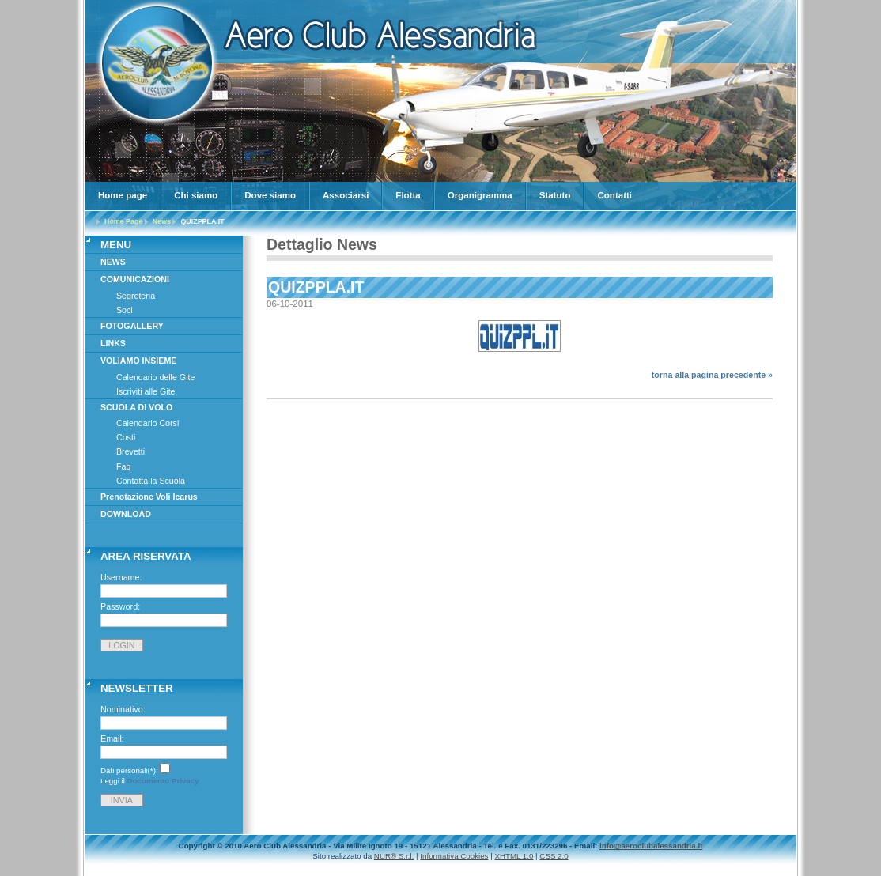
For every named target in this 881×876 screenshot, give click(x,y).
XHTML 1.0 (513, 855)
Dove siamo (270, 195)
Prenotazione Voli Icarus (149, 496)
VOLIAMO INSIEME (138, 360)
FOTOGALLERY (132, 325)
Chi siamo (195, 195)
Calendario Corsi (147, 423)
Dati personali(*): (129, 770)
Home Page (123, 221)
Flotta (407, 195)
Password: (120, 606)
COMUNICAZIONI (134, 279)
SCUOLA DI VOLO (136, 407)
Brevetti (130, 451)
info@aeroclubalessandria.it (650, 845)
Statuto (555, 195)
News (162, 221)
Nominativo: (123, 709)
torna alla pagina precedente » (712, 374)
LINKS (113, 343)
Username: (121, 577)
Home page (122, 195)
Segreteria (135, 295)
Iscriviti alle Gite (146, 391)
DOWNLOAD (125, 514)
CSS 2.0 (553, 855)
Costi (125, 437)
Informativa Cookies (454, 855)
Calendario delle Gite (155, 377)
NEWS (113, 261)
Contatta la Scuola (150, 480)
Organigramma (480, 195)
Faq (123, 466)
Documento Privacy (163, 780)
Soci (124, 310)
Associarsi (346, 195)
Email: (112, 738)
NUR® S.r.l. (394, 855)
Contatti (614, 195)
